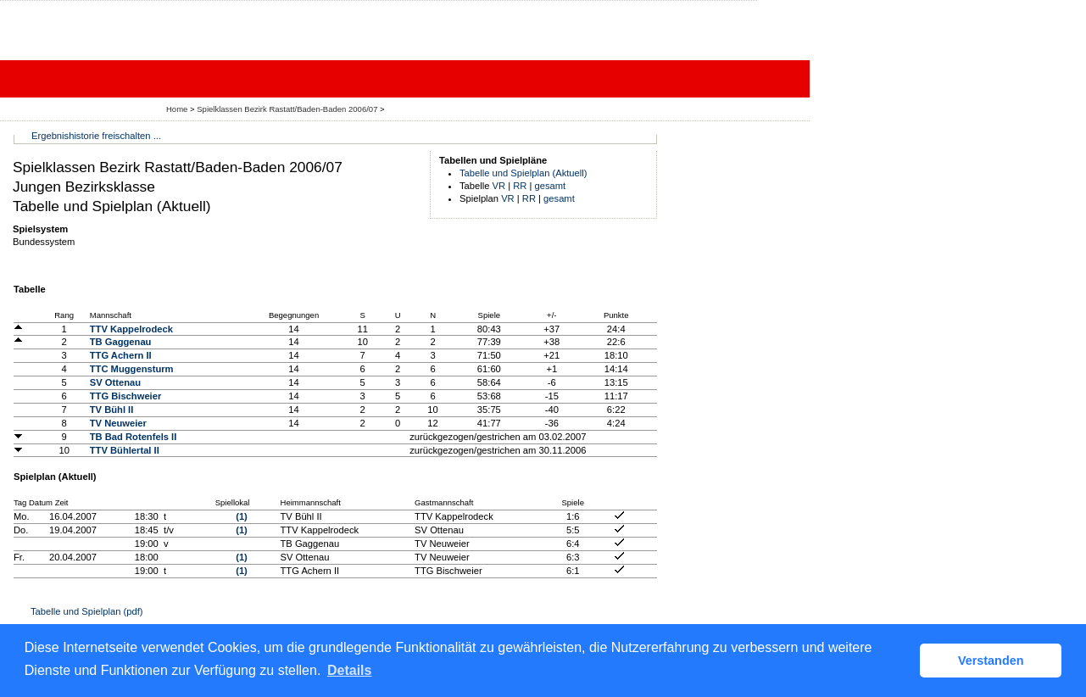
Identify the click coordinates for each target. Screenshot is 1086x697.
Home (176, 109)
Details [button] (349, 670)
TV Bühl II (112, 409)
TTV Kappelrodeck (131, 329)
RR (519, 186)
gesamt (550, 186)
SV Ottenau (115, 382)
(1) (242, 516)
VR (499, 186)
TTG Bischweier (126, 396)
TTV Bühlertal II (124, 450)
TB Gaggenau (121, 342)
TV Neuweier (118, 423)
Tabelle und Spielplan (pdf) (86, 611)
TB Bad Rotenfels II (133, 437)
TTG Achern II (121, 355)
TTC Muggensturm (132, 369)
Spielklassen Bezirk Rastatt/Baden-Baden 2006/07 (288, 109)
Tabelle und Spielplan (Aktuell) (523, 173)
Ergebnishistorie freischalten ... (96, 136)
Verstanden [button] (991, 660)
